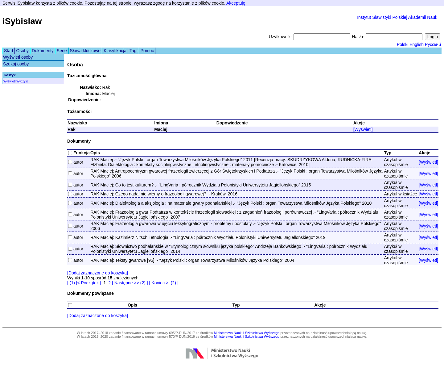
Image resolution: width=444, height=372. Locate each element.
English (416, 44)
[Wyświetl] (363, 129)
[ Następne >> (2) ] (130, 282)
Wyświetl (9, 81)
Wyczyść (22, 81)
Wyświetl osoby (18, 57)
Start (8, 50)
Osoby (22, 50)
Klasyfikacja (115, 50)
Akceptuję (235, 3)
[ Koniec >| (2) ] (164, 282)
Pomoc (147, 50)
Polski (402, 44)
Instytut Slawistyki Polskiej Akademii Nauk (397, 17)
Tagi (134, 50)
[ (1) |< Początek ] (84, 282)
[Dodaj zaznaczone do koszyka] (97, 272)
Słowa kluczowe (85, 50)
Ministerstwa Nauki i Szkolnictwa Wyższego (247, 333)
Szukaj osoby (16, 63)
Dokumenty (43, 50)
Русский (433, 44)
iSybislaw (22, 21)
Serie (62, 50)
